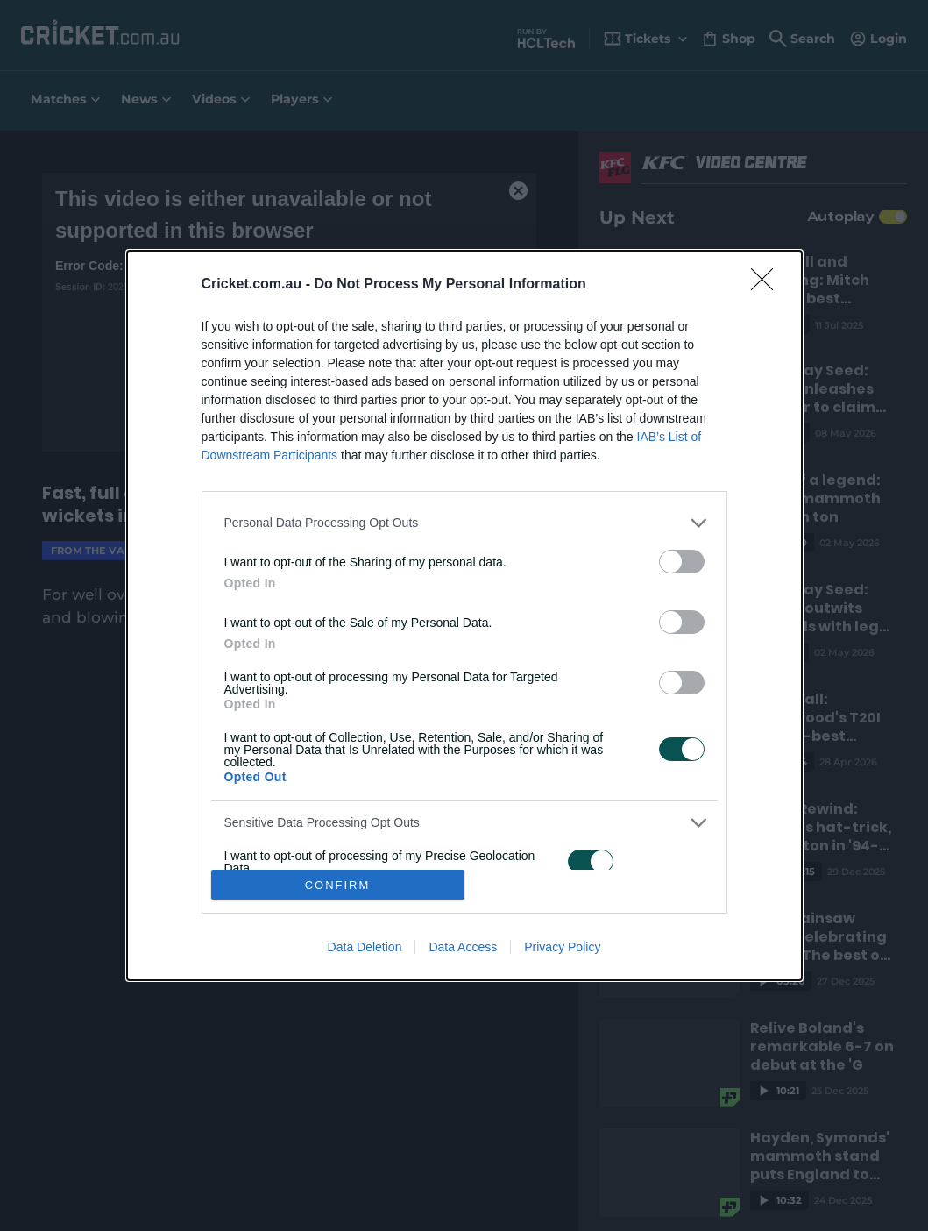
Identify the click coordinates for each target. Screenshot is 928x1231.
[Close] (767, 285)
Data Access (463, 947)
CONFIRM (338, 885)
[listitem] (464, 523)
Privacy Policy (562, 947)
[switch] (682, 561)
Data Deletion (365, 947)
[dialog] (464, 615)
